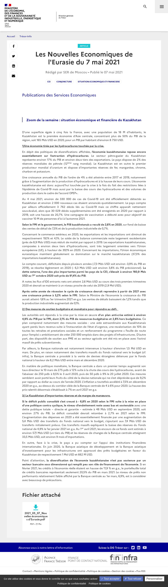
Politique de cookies (98, 571)
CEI (49, 81)
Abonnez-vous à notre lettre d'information (45, 547)
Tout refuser (133, 578)
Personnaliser (155, 578)
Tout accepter (110, 578)
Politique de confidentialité (70, 571)
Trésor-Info (26, 36)
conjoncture (64, 81)
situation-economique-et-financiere (99, 81)
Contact (27, 571)
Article (84, 45)
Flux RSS (140, 571)
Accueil (11, 36)
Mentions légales (43, 571)
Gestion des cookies (123, 571)
